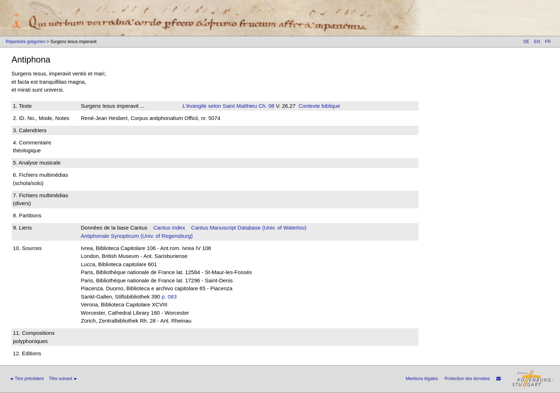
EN (537, 41)
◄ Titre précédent (26, 378)
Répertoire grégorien (25, 41)
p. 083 (169, 296)
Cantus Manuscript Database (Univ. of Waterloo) (249, 228)
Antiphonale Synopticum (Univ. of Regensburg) (137, 236)
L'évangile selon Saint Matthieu (220, 106)
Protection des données (467, 378)
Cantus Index (169, 228)
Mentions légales (421, 378)
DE (526, 41)
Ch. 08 (265, 106)
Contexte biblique (319, 106)
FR (548, 41)
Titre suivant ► (63, 378)
